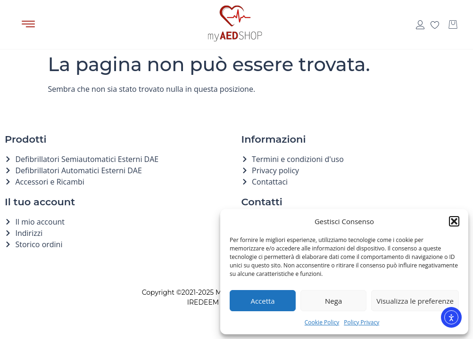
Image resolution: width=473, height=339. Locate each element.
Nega (333, 301)
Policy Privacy (361, 322)
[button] (454, 221)
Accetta (262, 301)
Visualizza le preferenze (415, 301)
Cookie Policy (322, 322)
